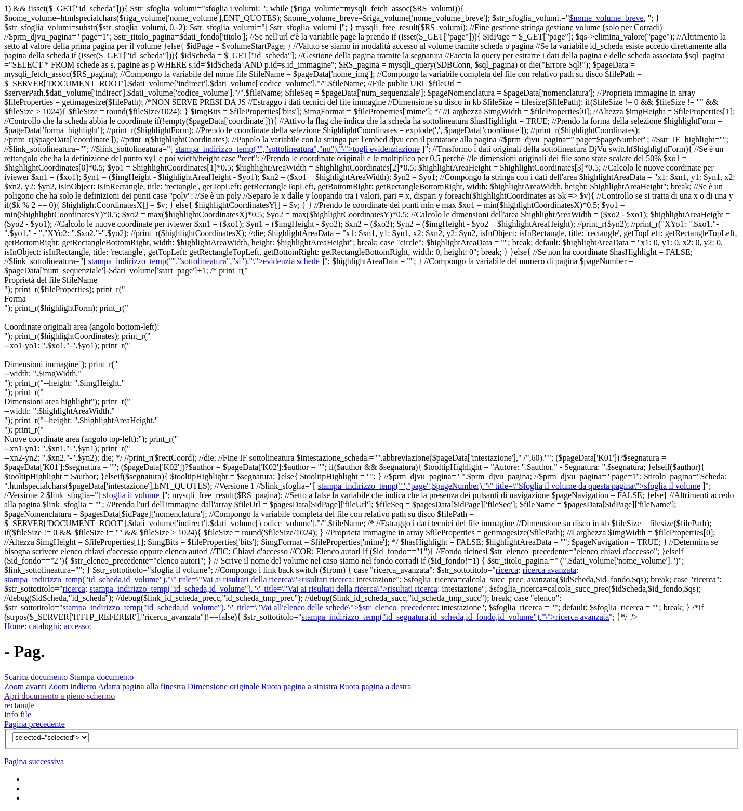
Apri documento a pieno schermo (59, 695)
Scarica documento (36, 677)
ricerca (507, 570)
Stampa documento (102, 677)
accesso (76, 626)
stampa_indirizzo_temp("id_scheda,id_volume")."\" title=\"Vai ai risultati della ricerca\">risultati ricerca (178, 579)
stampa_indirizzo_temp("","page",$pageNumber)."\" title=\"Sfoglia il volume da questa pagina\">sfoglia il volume (509, 485)
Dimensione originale (223, 686)
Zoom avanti (25, 686)
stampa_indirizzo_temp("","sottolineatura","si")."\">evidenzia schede (204, 261)
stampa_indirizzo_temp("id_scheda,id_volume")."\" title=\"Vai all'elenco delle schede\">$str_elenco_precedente (249, 607)
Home (14, 626)
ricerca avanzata (549, 570)
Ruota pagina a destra (375, 686)
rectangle (19, 705)
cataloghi (44, 626)
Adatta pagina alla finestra (141, 686)
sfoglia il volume (131, 495)
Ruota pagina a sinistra (299, 686)
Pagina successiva (34, 761)
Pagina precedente (34, 724)
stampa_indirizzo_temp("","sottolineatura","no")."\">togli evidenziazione (297, 149)
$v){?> (50, 737)
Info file (17, 714)
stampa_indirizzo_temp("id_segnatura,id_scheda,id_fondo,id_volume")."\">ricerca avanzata (455, 616)
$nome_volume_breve (606, 18)
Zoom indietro (72, 686)
